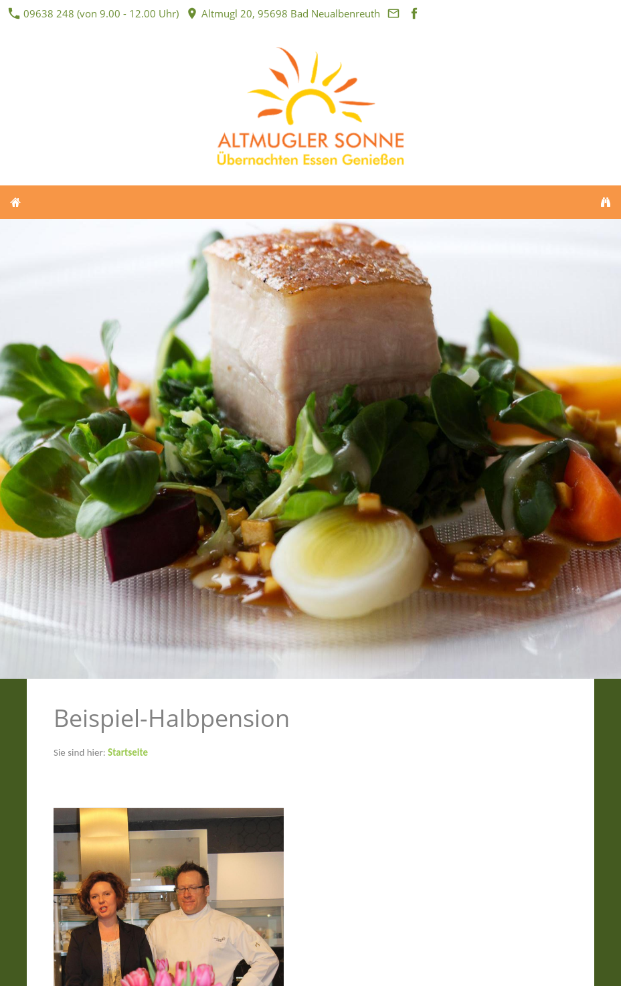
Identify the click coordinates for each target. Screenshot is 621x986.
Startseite (128, 752)
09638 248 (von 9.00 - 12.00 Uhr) (93, 13)
